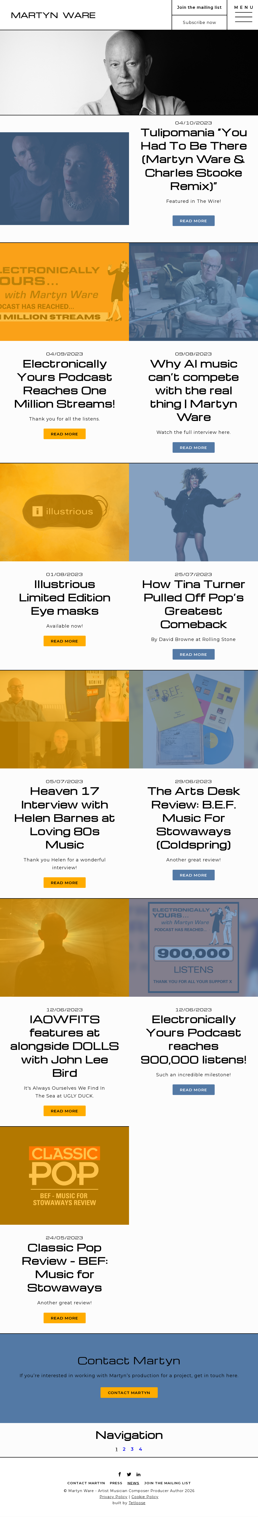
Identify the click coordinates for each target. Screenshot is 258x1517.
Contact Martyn (129, 1392)
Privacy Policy (113, 1498)
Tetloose (137, 1504)
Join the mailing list (169, 1483)
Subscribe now (199, 22)
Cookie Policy (145, 1498)
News (133, 1483)
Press (115, 1483)
